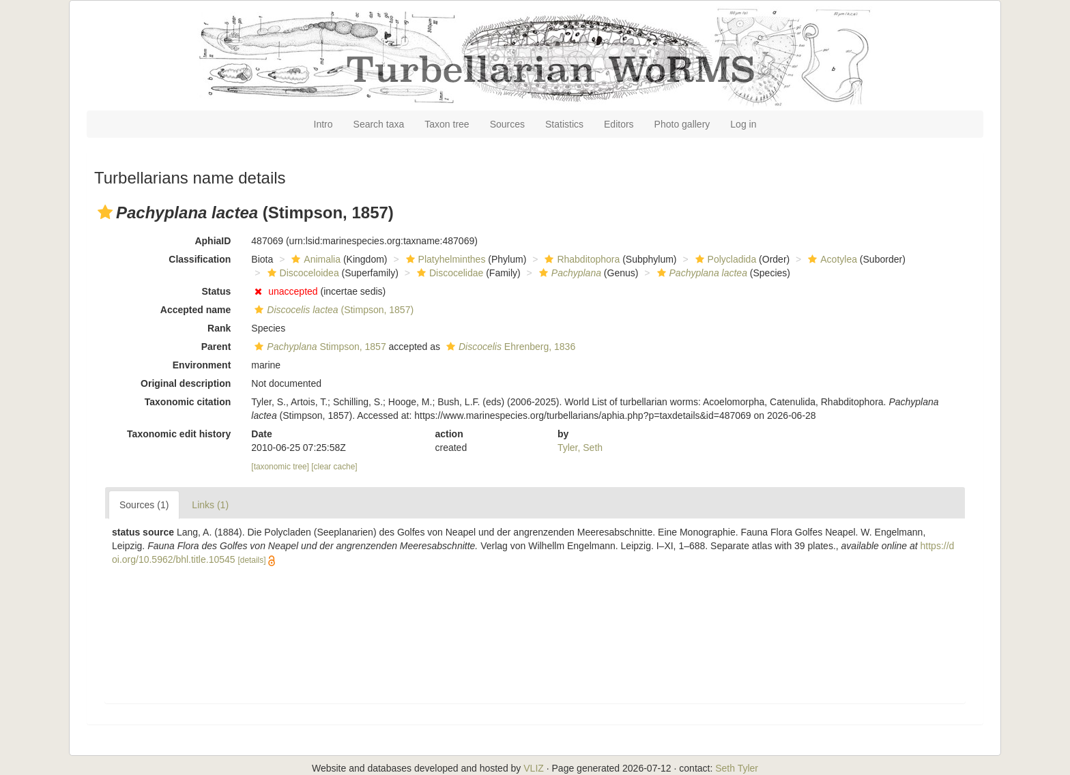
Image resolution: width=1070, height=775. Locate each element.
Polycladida (724, 259)
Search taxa (379, 124)
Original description (186, 383)
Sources (507, 124)
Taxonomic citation (188, 401)
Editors (619, 124)
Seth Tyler (736, 768)
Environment (202, 365)
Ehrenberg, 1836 (509, 346)
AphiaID (212, 240)
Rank (219, 328)
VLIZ (533, 768)
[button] (105, 212)
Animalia (314, 259)
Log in (743, 124)
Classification (200, 259)
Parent (216, 346)
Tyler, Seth (580, 447)
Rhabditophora (580, 259)
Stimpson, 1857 (318, 346)
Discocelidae (448, 272)
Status (216, 291)
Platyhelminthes (444, 259)
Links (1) (210, 504)
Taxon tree (446, 124)
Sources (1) (144, 504)
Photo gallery (682, 124)
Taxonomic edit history (179, 433)
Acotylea (831, 259)
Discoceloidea (301, 272)
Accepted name (195, 309)
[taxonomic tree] (281, 466)
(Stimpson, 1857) (332, 309)
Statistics (564, 124)
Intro (323, 124)
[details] (251, 560)
